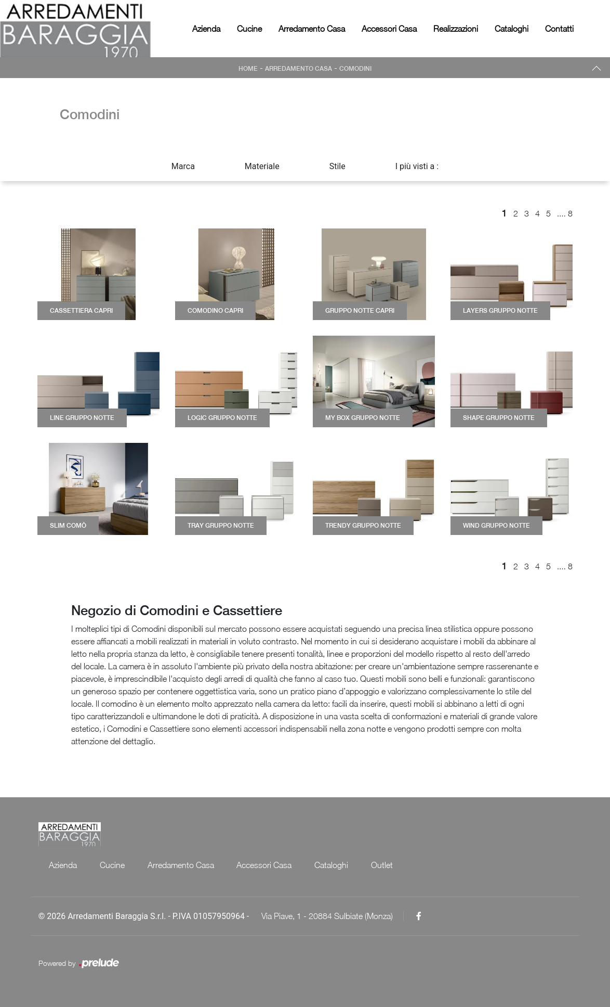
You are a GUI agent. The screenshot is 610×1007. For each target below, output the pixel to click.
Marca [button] (183, 166)
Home (248, 68)
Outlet (382, 865)
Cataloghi (511, 28)
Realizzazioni (455, 28)
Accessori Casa (389, 28)
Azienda (206, 28)
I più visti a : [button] (417, 166)
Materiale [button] (262, 166)
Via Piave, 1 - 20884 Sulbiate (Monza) (327, 916)
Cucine (249, 28)
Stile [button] (337, 166)
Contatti (559, 28)
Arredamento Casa (312, 28)
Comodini (355, 68)
